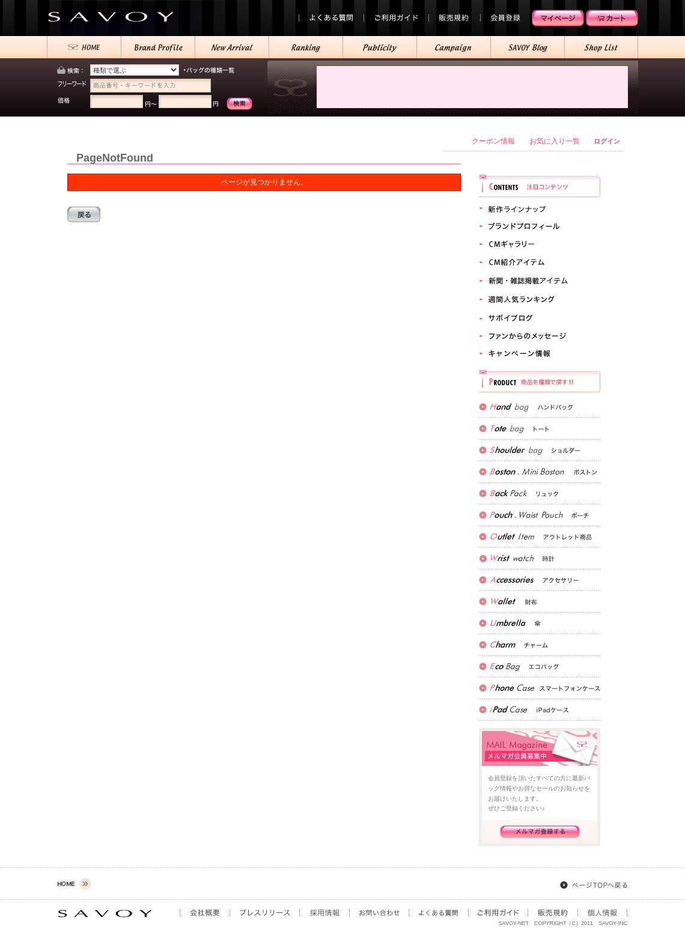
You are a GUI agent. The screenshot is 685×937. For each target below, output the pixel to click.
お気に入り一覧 (554, 141)
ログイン (607, 141)
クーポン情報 (493, 141)
